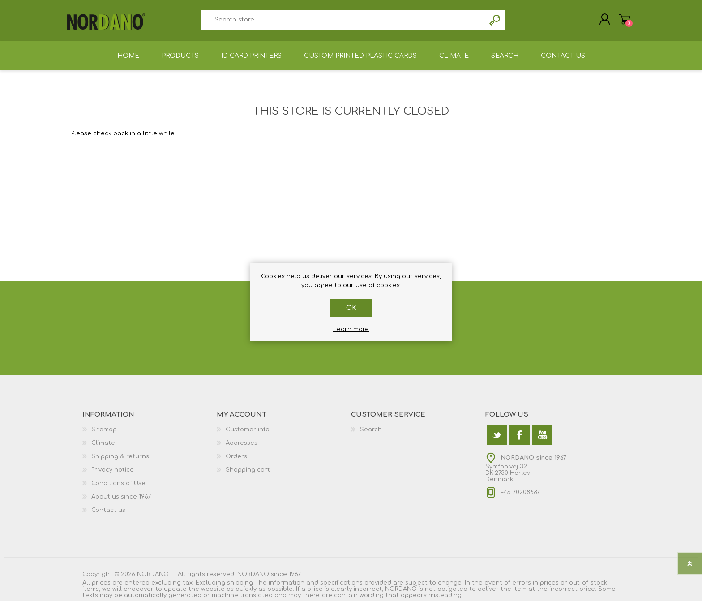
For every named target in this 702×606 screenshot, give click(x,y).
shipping (240, 588)
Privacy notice (112, 475)
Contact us (108, 515)
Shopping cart (621, 22)
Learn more (351, 329)
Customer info (248, 435)
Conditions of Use (118, 489)
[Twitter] (497, 440)
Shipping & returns (120, 462)
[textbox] (343, 23)
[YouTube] (542, 440)
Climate (103, 448)
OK (351, 308)
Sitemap (104, 435)
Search (495, 23)
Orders (236, 462)
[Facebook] (519, 440)
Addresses (241, 448)
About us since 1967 (121, 502)
